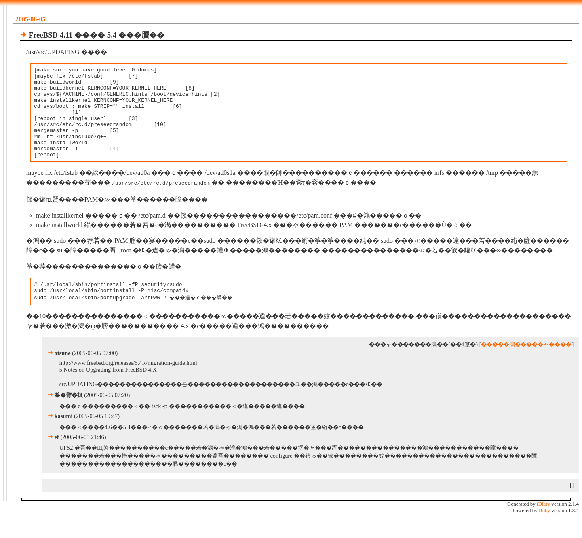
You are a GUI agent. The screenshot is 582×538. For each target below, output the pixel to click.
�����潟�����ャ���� (526, 364)
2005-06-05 (30, 19)
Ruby (544, 530)
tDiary (543, 524)
